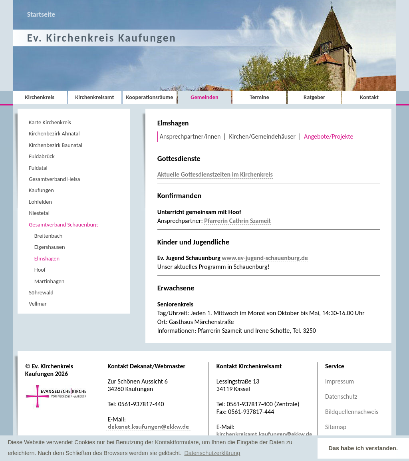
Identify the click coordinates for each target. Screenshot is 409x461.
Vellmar (38, 303)
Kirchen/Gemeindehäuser (262, 136)
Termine (259, 97)
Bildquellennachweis (351, 411)
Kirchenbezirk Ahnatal (54, 133)
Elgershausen (49, 246)
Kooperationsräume (149, 97)
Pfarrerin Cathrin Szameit (237, 221)
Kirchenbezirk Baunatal (55, 145)
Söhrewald (41, 292)
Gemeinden (204, 97)
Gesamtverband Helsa (54, 179)
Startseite (41, 14)
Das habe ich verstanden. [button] (363, 448)
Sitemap (335, 427)
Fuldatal (38, 167)
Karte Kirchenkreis (50, 122)
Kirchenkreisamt (94, 97)
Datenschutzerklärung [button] (212, 453)
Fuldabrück (42, 156)
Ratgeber (314, 97)
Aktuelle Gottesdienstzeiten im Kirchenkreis (215, 174)
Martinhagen (49, 281)
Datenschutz (341, 396)
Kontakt (369, 97)
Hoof (40, 269)
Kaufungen (41, 190)
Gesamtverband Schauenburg (63, 224)
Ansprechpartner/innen (190, 136)
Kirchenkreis (39, 97)
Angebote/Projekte (328, 136)
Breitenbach (48, 235)
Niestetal (39, 213)
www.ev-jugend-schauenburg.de (265, 258)
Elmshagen (47, 258)
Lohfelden (40, 201)
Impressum (339, 381)
